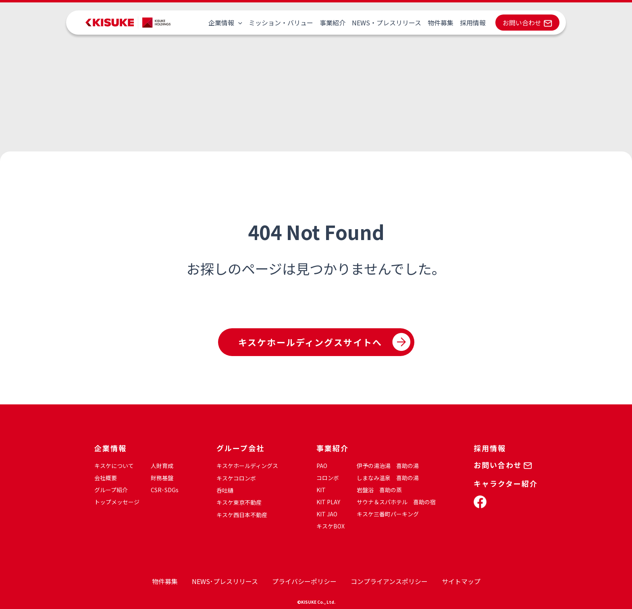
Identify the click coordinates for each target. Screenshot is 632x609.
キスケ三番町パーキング (388, 514)
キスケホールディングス (247, 466)
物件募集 (440, 22)
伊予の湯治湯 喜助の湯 (388, 466)
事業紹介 (332, 22)
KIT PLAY (328, 502)
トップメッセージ (116, 502)
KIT (321, 490)
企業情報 (225, 22)
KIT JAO (326, 514)
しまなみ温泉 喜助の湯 (388, 478)
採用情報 (473, 22)
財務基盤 (162, 478)
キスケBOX (330, 526)
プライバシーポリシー (304, 581)
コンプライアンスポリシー (389, 581)
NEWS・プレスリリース (386, 22)
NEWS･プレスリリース (225, 581)
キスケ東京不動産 (239, 502)
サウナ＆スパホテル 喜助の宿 (396, 502)
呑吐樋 (224, 490)
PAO (321, 466)
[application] (238, 22)
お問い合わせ (522, 22)
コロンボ (327, 478)
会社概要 (105, 478)
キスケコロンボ (236, 478)
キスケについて (114, 466)
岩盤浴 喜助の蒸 (379, 490)
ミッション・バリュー (281, 22)
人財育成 (162, 466)
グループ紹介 (111, 490)
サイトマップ (461, 581)
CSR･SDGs (165, 490)
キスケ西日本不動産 (241, 515)
